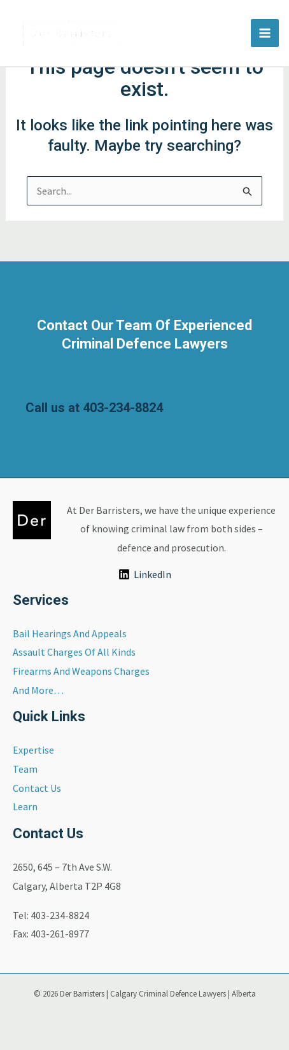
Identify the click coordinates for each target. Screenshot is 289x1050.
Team (25, 769)
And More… (38, 690)
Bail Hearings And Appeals (70, 633)
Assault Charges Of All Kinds (74, 652)
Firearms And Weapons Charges (81, 671)
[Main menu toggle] (265, 33)
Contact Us (37, 788)
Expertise (33, 749)
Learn (25, 806)
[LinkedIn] (144, 574)
